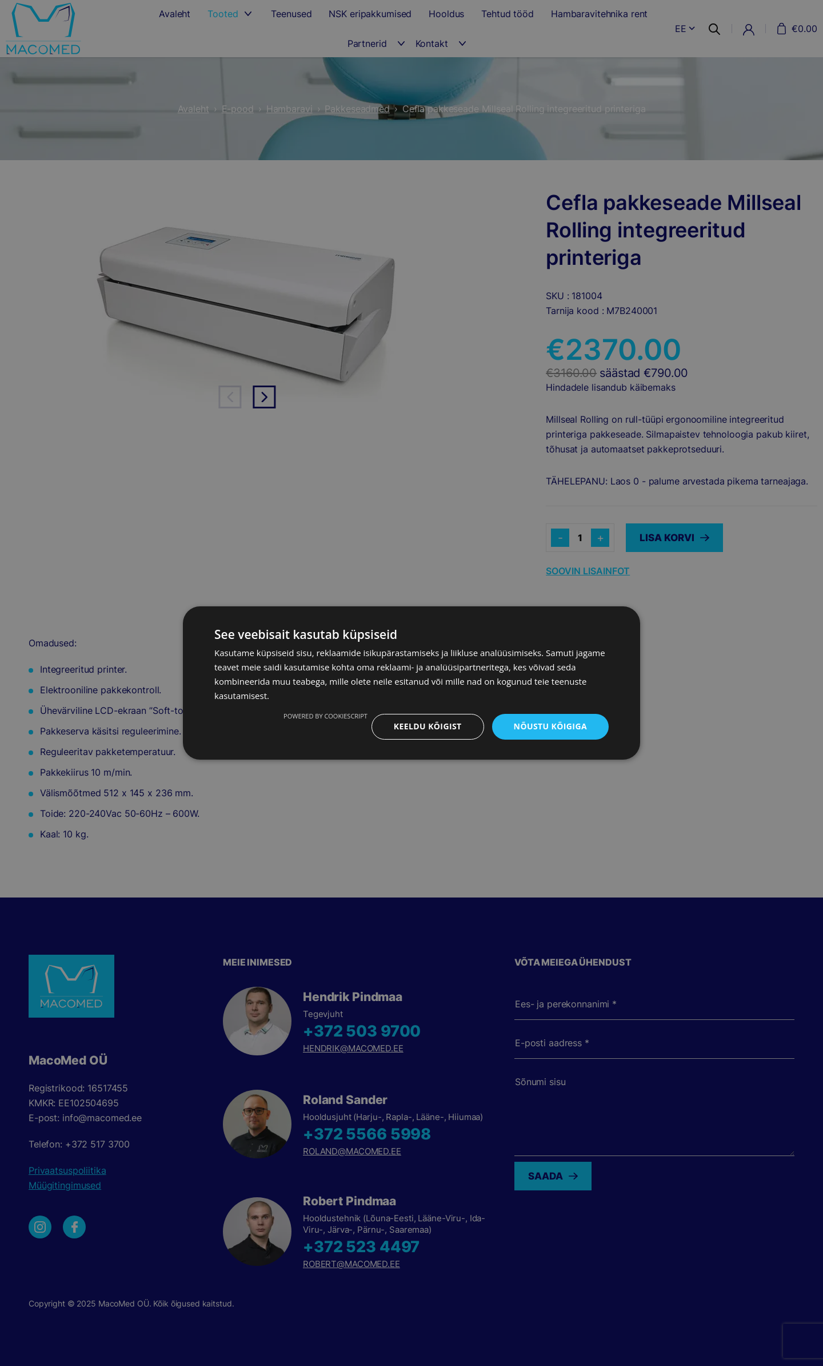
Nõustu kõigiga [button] (550, 726)
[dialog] (411, 683)
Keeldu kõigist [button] (428, 726)
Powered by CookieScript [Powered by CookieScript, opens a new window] (325, 716)
